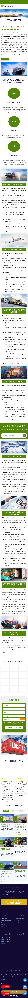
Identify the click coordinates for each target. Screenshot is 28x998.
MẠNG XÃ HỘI (20, 934)
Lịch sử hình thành (6, 920)
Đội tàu (10, 1)
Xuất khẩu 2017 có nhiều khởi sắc (5, 825)
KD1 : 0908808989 (6, 941)
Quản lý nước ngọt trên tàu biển (19, 847)
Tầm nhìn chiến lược (7, 922)
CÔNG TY (7, 915)
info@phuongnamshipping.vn (8, 897)
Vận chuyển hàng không (14, 250)
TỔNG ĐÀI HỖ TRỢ (7, 934)
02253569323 (7, 986)
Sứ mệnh (14, 131)
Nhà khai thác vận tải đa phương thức (14, 633)
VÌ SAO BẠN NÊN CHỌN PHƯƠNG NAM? (14, 81)
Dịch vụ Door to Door (14, 382)
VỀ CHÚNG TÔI (5, 58)
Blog (17, 924)
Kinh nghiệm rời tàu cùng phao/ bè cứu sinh (20, 871)
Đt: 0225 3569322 (6, 939)
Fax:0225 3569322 (6, 937)
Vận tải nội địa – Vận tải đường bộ (14, 311)
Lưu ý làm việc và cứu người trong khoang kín (6, 873)
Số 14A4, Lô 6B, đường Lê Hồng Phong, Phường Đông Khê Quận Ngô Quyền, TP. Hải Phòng (14, 892)
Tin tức (17, 922)
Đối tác (17, 920)
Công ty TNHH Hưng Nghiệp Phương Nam (14, 888)
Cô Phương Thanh (7, 781)
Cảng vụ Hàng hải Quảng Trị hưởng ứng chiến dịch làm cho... (6, 849)
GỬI (24, 435)
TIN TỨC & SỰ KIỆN (14, 806)
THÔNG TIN (21, 915)
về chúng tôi (14, 20)
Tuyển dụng (18, 926)
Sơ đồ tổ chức (5, 924)
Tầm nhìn (14, 156)
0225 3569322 (5, 894)
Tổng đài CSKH (16, 900)
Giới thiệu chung (14, 102)
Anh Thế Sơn (20, 781)
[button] (24, 783)
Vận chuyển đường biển (14, 184)
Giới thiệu (3, 1)
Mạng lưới (4, 926)
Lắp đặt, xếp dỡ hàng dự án (14, 585)
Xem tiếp (3, 834)
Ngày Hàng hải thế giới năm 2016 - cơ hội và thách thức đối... (20, 826)
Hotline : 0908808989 (19, 731)
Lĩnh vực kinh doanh (20, 918)
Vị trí (7, 954)
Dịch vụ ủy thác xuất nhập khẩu (14, 513)
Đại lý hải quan (14, 456)
